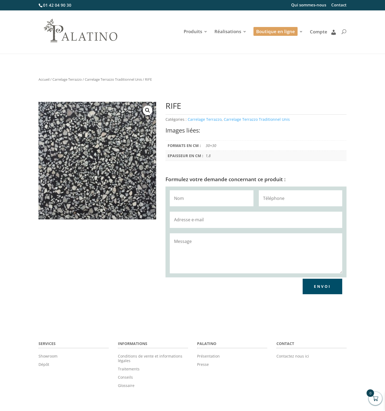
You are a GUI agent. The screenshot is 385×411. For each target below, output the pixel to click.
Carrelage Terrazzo (67, 79)
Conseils (125, 377)
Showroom (47, 356)
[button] (147, 110)
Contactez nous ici (292, 356)
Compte (323, 32)
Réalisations (227, 32)
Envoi (322, 286)
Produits (193, 32)
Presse (203, 364)
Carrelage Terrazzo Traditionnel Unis (113, 79)
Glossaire (126, 385)
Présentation (208, 356)
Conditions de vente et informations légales (150, 358)
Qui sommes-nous (308, 5)
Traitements (129, 368)
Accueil (43, 79)
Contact (338, 5)
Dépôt (43, 364)
